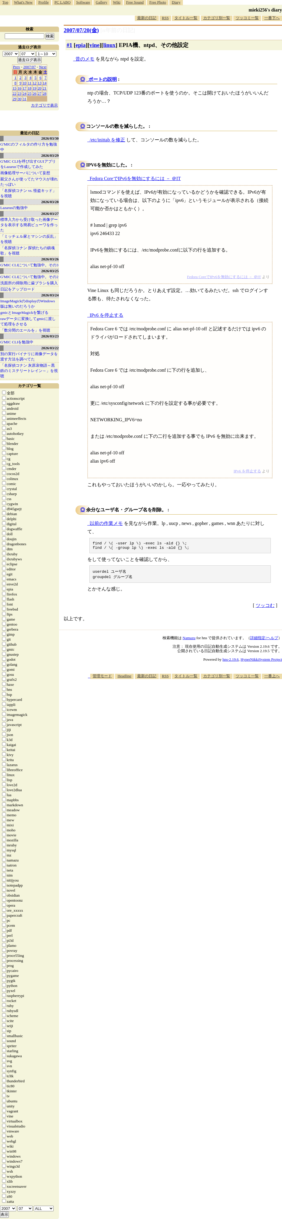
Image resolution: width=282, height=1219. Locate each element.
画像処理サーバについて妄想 (25, 173)
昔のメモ (85, 58)
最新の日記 (146, 18)
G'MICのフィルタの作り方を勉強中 (28, 147)
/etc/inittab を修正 (107, 139)
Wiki (116, 2)
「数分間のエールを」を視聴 (25, 330)
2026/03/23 (50, 336)
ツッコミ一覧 (247, 18)
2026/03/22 (50, 348)
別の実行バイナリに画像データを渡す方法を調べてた (29, 356)
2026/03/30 (50, 138)
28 (45, 93)
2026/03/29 (50, 155)
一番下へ (272, 18)
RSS (165, 18)
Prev (16, 67)
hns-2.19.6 (230, 662)
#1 (69, 45)
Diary (176, 2)
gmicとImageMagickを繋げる (24, 312)
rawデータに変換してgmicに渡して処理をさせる (28, 321)
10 (25, 83)
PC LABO (63, 2)
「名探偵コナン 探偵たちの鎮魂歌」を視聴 (27, 250)
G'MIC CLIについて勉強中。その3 (29, 265)
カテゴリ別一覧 (216, 18)
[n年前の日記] (117, 30)
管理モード (102, 678)
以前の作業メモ (106, 523)
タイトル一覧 (185, 18)
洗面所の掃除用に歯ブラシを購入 (29, 283)
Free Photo (157, 2)
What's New (23, 2)
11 (30, 83)
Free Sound (135, 2)
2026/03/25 (50, 271)
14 (45, 83)
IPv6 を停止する (106, 315)
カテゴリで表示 (44, 105)
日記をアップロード (17, 289)
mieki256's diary (265, 9)
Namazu (189, 640)
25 (30, 93)
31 (25, 99)
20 (40, 88)
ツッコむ (265, 607)
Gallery (101, 2)
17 (25, 88)
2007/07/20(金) (81, 30)
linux (109, 45)
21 (45, 88)
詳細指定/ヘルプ (264, 640)
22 (15, 93)
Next (42, 67)
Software (83, 2)
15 (15, 88)
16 (20, 88)
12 (35, 83)
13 (40, 83)
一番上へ (272, 678)
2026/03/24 (50, 295)
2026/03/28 (50, 202)
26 (35, 93)
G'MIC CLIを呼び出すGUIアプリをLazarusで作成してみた (28, 164)
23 (20, 93)
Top (5, 2)
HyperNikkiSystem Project (261, 662)
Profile (43, 2)
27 (40, 93)
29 (15, 99)
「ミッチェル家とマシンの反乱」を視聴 (29, 239)
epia (81, 45)
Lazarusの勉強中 (14, 207)
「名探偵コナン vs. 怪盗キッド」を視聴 (28, 193)
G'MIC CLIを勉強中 (16, 342)
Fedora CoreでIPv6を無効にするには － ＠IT (135, 178)
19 (35, 88)
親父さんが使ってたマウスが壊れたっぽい (29, 182)
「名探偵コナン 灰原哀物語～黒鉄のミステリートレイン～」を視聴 (29, 370)
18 (30, 88)
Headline (124, 678)
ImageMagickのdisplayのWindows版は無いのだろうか (27, 304)
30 (20, 99)
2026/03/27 (50, 213)
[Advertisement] (193, 727)
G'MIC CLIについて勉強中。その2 (29, 277)
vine (94, 45)
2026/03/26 (50, 259)
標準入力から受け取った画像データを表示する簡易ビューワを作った (29, 224)
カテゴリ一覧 (29, 386)
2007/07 (29, 67)
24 (25, 93)
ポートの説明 (102, 79)
